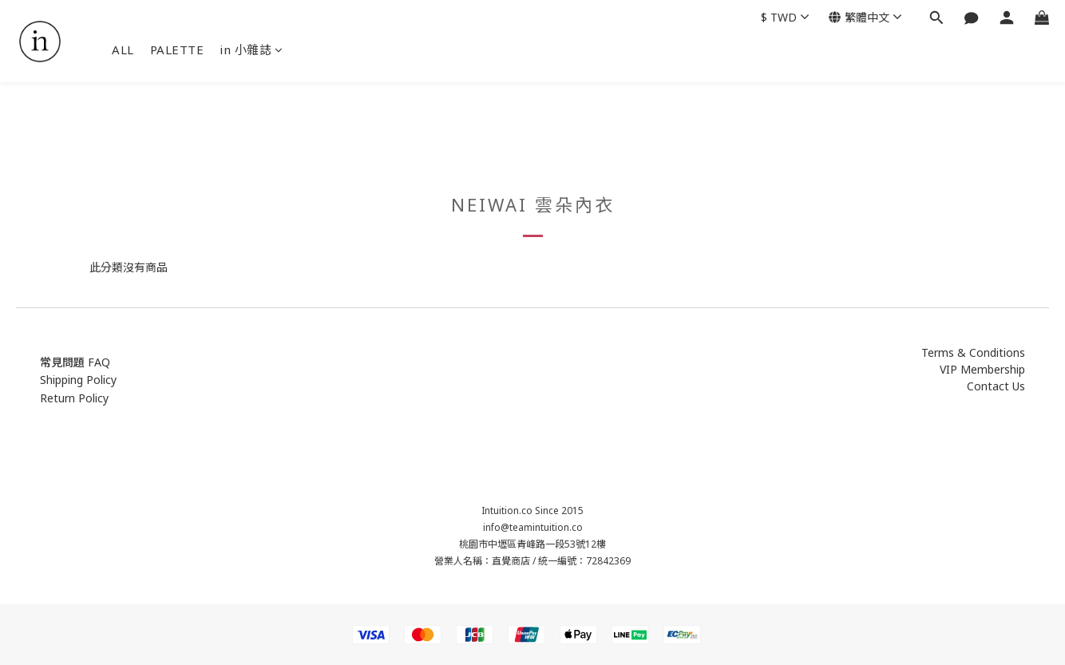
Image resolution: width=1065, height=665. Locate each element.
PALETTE (177, 49)
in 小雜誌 (251, 49)
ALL (123, 49)
